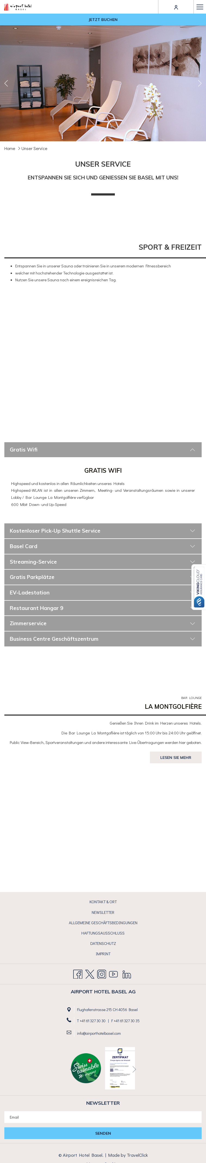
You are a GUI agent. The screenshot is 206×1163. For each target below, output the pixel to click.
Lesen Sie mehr (175, 757)
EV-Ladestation (102, 592)
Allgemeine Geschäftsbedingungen (103, 922)
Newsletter (103, 912)
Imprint (103, 953)
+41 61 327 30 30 (93, 1020)
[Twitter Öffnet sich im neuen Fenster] (89, 973)
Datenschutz (103, 943)
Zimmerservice (102, 623)
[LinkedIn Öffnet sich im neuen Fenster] (127, 973)
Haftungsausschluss (103, 933)
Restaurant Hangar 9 (102, 608)
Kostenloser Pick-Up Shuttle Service (102, 530)
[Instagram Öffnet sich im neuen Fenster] (101, 973)
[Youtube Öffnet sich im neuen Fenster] (113, 973)
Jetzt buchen (103, 19)
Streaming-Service (102, 561)
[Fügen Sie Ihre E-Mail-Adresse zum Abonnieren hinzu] (103, 1117)
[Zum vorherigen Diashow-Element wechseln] (6, 83)
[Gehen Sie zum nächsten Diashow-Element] (199, 83)
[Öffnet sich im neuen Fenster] (120, 1067)
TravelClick (137, 1155)
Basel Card (102, 546)
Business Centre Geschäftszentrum (102, 639)
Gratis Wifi (102, 449)
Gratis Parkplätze (102, 577)
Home (9, 148)
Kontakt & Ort (103, 901)
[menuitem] (103, 902)
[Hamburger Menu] (199, 7)
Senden (103, 1133)
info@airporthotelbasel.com (99, 1033)
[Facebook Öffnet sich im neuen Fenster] (77, 973)
